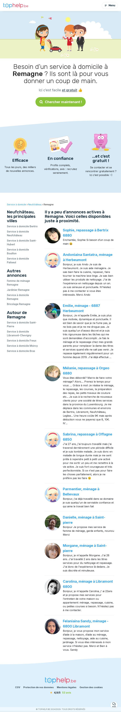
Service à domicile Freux (21, 340)
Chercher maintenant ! (60, 102)
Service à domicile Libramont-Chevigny (19, 333)
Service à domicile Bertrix (22, 226)
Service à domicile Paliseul (18, 260)
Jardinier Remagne (18, 289)
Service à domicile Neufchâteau (18, 233)
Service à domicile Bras (21, 351)
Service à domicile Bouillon (18, 251)
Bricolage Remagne (18, 304)
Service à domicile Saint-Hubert (22, 242)
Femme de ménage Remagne (18, 282)
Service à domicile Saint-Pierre (22, 324)
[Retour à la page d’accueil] (15, 5)
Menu (109, 5)
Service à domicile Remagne (18, 296)
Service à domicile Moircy (22, 345)
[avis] (60, 692)
